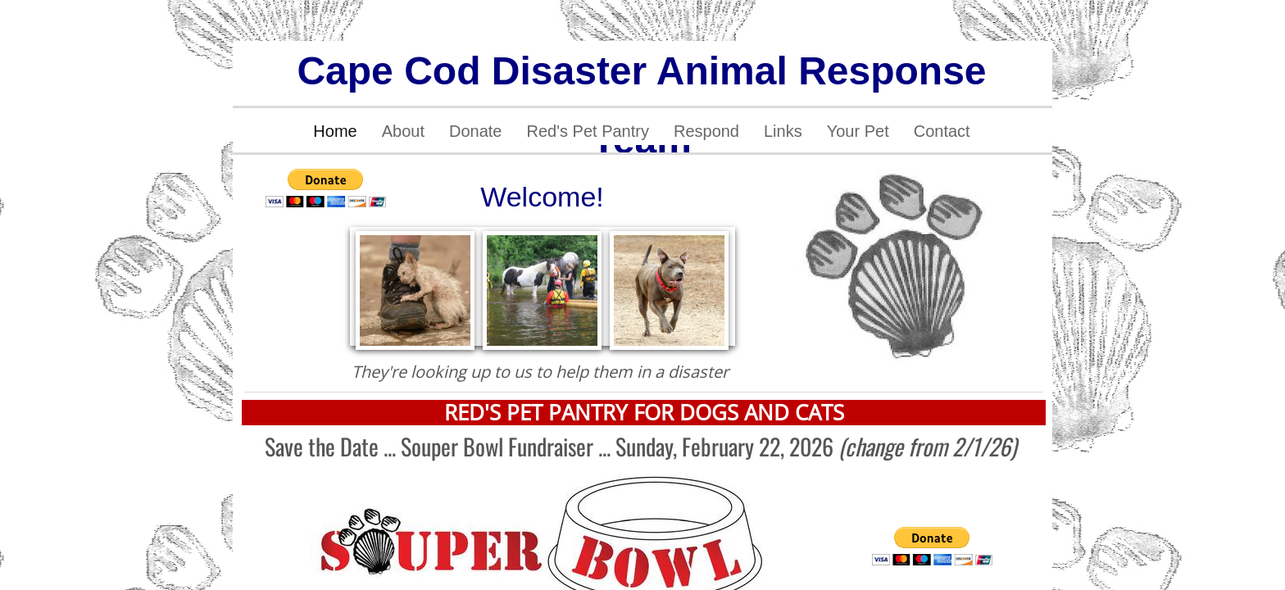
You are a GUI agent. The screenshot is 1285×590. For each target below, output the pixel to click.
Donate (475, 131)
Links (783, 131)
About (403, 131)
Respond (706, 131)
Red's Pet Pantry (587, 131)
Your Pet (858, 131)
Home (334, 131)
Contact (942, 131)
